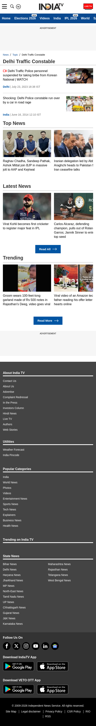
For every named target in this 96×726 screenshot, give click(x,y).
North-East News (13, 591)
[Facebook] (7, 646)
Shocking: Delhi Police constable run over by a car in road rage (31, 100)
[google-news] (55, 646)
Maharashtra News (59, 564)
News (6, 54)
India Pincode (11, 455)
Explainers (9, 514)
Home (6, 18)
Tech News (9, 509)
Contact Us (9, 380)
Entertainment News (15, 498)
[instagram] (26, 646)
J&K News (9, 618)
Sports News (10, 504)
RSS (48, 716)
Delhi (6, 86)
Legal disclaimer (31, 711)
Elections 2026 (25, 18)
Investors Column (13, 408)
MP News (8, 585)
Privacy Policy (53, 711)
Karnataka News (13, 623)
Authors (7, 424)
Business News (12, 520)
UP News (8, 602)
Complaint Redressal (15, 397)
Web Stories (10, 429)
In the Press (10, 402)
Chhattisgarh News (14, 607)
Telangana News (58, 575)
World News (10, 482)
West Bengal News (59, 580)
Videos (45, 18)
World (85, 18)
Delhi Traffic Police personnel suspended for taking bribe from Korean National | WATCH (30, 75)
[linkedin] (45, 646)
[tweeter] (16, 646)
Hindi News (10, 413)
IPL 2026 (71, 18)
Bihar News (10, 564)
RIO (88, 711)
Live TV (7, 418)
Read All (48, 249)
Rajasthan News (58, 569)
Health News (10, 525)
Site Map (11, 711)
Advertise (8, 391)
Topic (15, 54)
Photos (7, 487)
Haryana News (12, 575)
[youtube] (36, 646)
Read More (47, 321)
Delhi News (10, 569)
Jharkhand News (13, 580)
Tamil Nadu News (13, 596)
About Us (8, 386)
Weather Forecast (13, 449)
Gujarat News (11, 612)
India (57, 18)
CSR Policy (74, 711)
